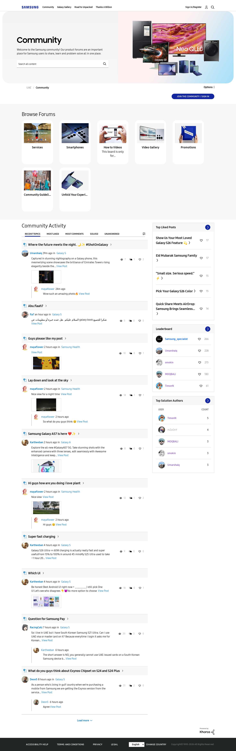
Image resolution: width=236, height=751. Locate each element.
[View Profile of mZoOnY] (172, 429)
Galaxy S (61, 253)
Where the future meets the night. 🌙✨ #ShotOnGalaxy (68, 245)
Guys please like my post (45, 338)
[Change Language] (136, 744)
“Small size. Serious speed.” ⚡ (175, 275)
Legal (114, 744)
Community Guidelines (37, 194)
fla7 (32, 314)
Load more (83, 720)
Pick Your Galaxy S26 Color (174, 291)
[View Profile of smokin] (169, 362)
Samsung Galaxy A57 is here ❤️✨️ (52, 434)
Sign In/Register (193, 7)
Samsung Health (70, 347)
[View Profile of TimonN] (169, 385)
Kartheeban (36, 442)
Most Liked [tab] (53, 234)
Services (37, 147)
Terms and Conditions (70, 744)
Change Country (156, 744)
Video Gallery (150, 147)
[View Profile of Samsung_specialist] (176, 339)
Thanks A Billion (104, 7)
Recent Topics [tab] (32, 234)
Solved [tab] (94, 234)
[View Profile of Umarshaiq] (171, 350)
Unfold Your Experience (75, 194)
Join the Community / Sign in (193, 96)
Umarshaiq (36, 253)
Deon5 (33, 679)
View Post (61, 266)
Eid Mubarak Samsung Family (176, 255)
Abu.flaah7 (35, 306)
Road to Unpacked (83, 7)
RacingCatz (36, 627)
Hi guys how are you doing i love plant (54, 483)
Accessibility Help (37, 744)
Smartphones (75, 147)
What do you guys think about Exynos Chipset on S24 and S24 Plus (74, 671)
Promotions (188, 147)
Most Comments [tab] (74, 234)
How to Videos (113, 147)
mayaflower (47, 288)
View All (183, 227)
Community (48, 7)
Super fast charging (41, 536)
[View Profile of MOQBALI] (170, 374)
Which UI (34, 573)
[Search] (62, 64)
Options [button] (208, 87)
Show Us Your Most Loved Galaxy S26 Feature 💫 (174, 240)
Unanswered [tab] (112, 234)
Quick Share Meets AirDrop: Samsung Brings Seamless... (175, 306)
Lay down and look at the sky (48, 380)
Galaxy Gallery (64, 7)
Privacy (97, 744)
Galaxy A (66, 442)
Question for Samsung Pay (46, 619)
